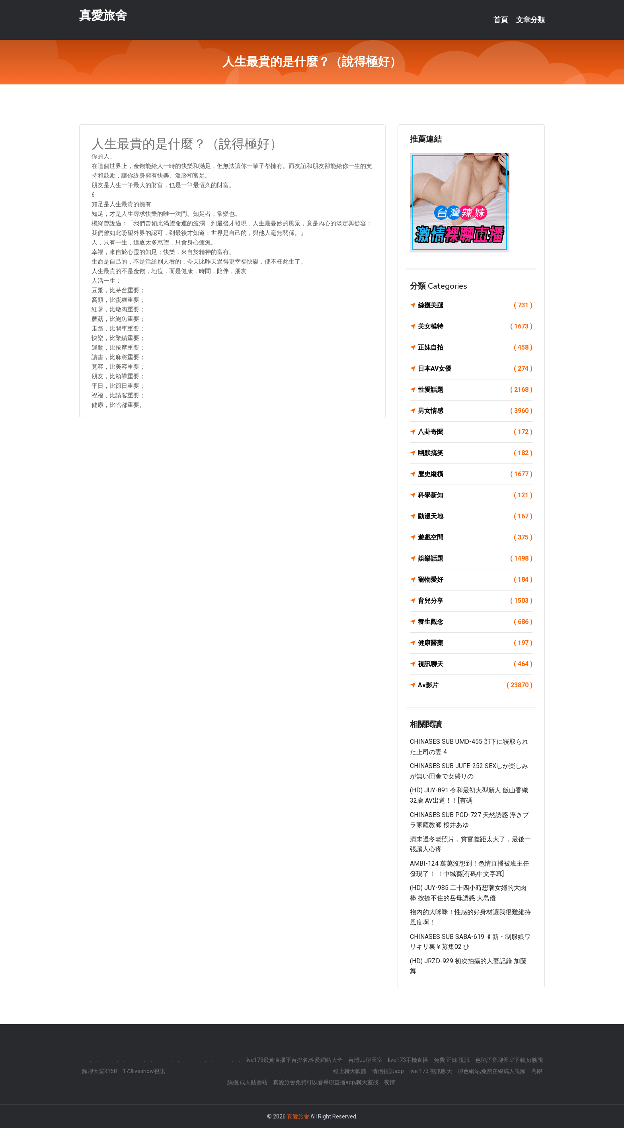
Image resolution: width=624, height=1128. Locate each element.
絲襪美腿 (475, 305)
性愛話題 (475, 389)
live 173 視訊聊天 (431, 1071)
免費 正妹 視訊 (452, 1060)
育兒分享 (475, 600)
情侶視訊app (388, 1071)
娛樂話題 (475, 558)
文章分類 (530, 20)
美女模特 (475, 326)
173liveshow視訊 (144, 1071)
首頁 (500, 20)
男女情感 (475, 410)
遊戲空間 (475, 537)
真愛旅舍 (103, 15)
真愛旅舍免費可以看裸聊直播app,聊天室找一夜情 (334, 1082)
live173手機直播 (408, 1060)
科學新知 (475, 495)
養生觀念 (475, 622)
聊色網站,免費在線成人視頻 (492, 1071)
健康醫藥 (475, 643)
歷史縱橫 (475, 474)
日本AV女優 (475, 368)
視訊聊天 (475, 664)
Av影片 (475, 685)
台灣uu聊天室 (365, 1060)
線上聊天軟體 (350, 1071)
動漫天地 (475, 516)
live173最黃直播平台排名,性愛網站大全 (294, 1060)
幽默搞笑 (475, 453)
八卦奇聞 (475, 432)
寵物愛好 (475, 579)
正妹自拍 (475, 347)
